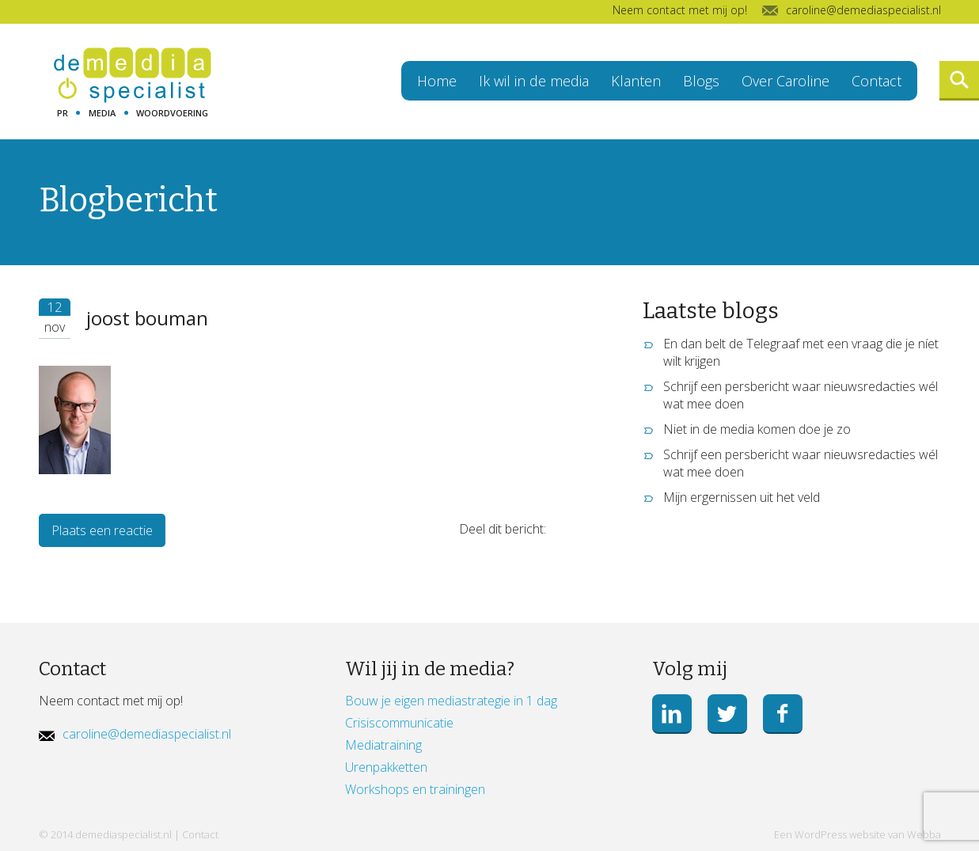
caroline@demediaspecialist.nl (147, 734)
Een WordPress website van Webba (857, 834)
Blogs (701, 80)
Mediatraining (383, 745)
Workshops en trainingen (415, 789)
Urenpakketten (386, 767)
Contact (876, 80)
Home (437, 80)
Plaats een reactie (102, 530)
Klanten (636, 80)
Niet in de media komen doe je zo (757, 429)
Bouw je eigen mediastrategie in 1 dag (451, 700)
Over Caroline (785, 80)
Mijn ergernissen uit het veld (741, 497)
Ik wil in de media (534, 80)
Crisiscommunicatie (399, 722)
